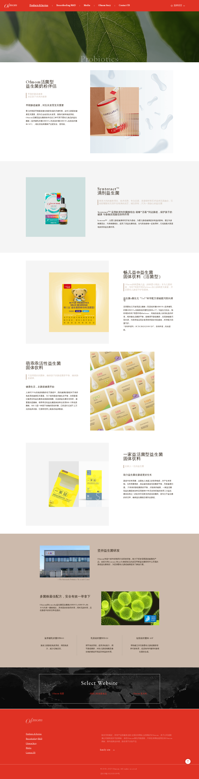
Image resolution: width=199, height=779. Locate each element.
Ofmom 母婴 (58, 694)
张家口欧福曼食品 (98, 694)
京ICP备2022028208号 (110, 774)
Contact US (124, 6)
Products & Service (39, 6)
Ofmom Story (104, 6)
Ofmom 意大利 (140, 694)
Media (87, 6)
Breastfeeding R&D (66, 6)
